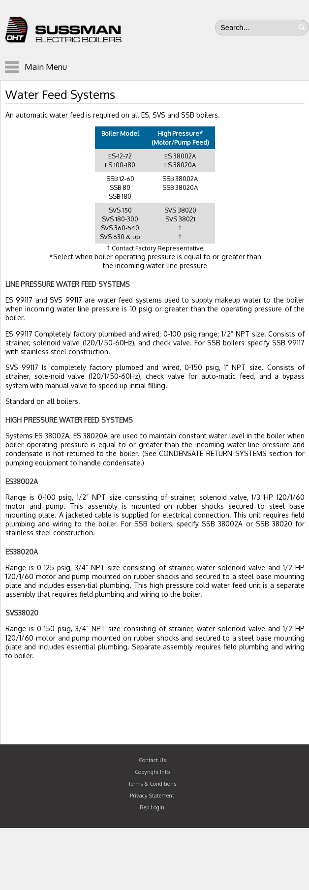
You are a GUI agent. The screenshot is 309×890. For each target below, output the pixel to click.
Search (302, 27)
